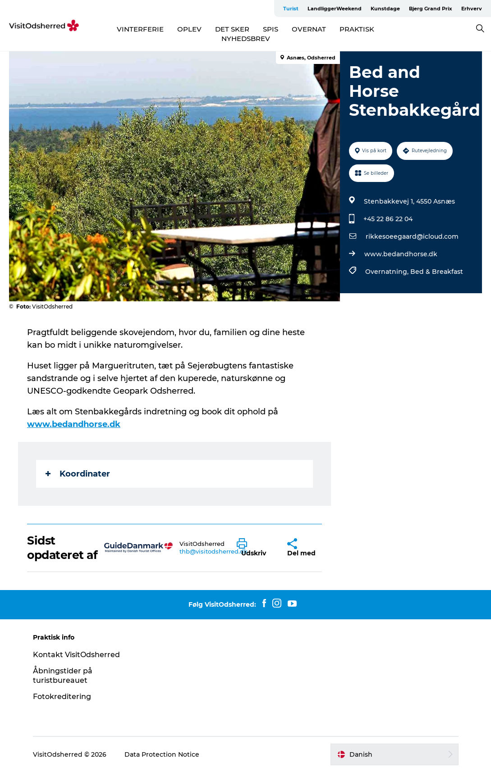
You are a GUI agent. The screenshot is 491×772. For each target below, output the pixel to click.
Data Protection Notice (161, 754)
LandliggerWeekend (334, 8)
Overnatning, (387, 272)
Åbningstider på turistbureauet (62, 676)
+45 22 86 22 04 (388, 219)
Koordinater (78, 474)
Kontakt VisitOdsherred (76, 654)
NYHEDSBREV (245, 38)
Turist (290, 8)
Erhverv (471, 8)
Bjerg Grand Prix (430, 8)
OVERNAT (309, 29)
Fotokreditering (62, 696)
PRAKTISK (357, 29)
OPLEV (189, 29)
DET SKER (232, 29)
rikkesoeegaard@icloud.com (412, 236)
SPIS (270, 29)
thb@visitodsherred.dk (213, 551)
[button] (255, 547)
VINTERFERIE (140, 29)
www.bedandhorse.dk (400, 254)
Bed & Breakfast (436, 272)
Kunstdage (385, 8)
